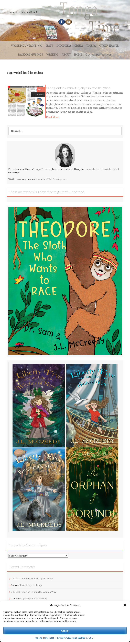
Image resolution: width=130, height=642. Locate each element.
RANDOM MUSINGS (30, 54)
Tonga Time (40, 169)
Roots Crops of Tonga (42, 578)
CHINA (78, 45)
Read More (52, 117)
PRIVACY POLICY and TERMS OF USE (74, 637)
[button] (125, 605)
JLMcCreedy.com (56, 179)
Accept (65, 630)
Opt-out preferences (44, 637)
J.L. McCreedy (38, 95)
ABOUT (66, 54)
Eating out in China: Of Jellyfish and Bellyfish (78, 88)
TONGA (91, 45)
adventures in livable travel (102, 169)
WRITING (52, 54)
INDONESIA (64, 45)
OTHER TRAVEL (109, 45)
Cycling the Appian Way (43, 591)
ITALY (49, 45)
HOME (78, 54)
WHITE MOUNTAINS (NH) (26, 45)
